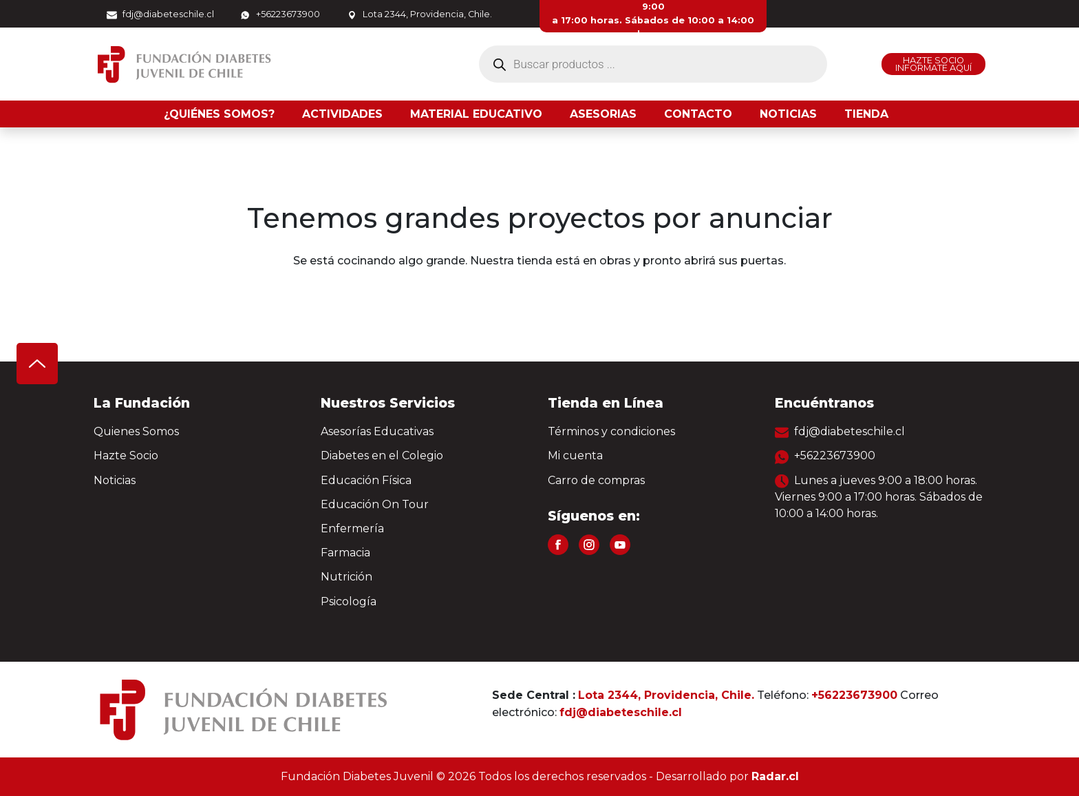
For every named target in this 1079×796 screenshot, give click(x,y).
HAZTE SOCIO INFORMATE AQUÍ (933, 64)
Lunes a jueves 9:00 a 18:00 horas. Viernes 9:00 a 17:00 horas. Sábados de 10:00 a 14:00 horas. (879, 497)
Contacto (698, 114)
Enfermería (352, 528)
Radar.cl (775, 776)
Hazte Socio (126, 455)
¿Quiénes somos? (219, 114)
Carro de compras (596, 480)
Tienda (866, 114)
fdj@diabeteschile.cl (160, 14)
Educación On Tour (375, 504)
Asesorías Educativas (377, 431)
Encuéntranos (824, 403)
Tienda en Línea (605, 403)
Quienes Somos (136, 431)
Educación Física (366, 480)
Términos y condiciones (611, 431)
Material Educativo (476, 114)
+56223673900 (280, 14)
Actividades (342, 114)
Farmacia (345, 552)
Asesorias (603, 114)
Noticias (788, 114)
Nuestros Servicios (388, 403)
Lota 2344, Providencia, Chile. (419, 14)
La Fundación (142, 403)
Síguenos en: (594, 515)
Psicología (348, 601)
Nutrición (346, 576)
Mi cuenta (575, 455)
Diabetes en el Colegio (382, 455)
